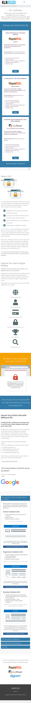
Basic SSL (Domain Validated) (8, 229)
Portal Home (3, 6)
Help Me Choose (21, 163)
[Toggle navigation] (29, 169)
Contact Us (15, 691)
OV (23, 231)
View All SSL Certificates (11, 163)
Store (8, 6)
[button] (15, 498)
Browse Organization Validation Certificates (15, 587)
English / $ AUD (15, 688)
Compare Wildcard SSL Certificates (9, 461)
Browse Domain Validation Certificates (15, 546)
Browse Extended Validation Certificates (15, 633)
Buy (15, 71)
